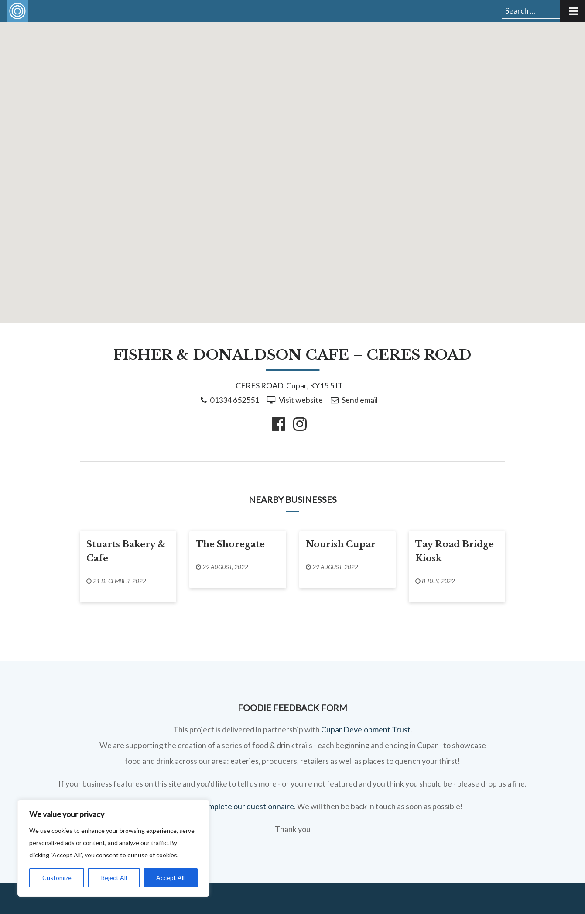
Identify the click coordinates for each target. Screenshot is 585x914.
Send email (360, 400)
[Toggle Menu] (572, 11)
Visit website (301, 400)
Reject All (114, 877)
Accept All (170, 877)
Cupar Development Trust (366, 729)
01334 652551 (234, 400)
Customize (57, 877)
